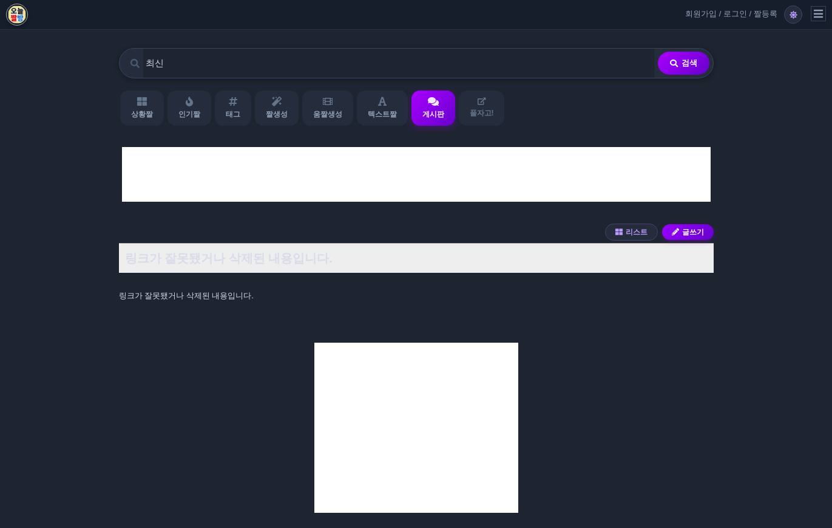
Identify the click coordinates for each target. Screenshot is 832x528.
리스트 (631, 232)
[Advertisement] (416, 174)
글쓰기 (688, 232)
